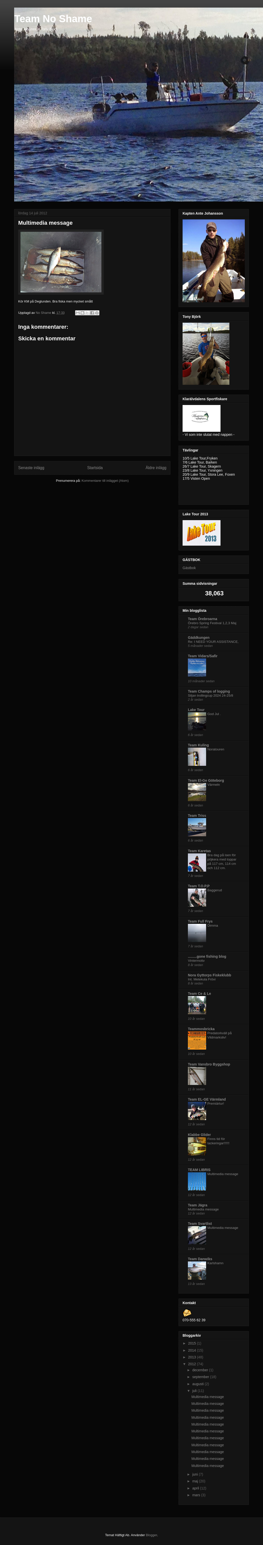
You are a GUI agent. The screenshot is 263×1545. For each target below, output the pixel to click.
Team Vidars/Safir (202, 656)
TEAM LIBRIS (199, 1170)
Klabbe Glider (199, 1135)
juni (195, 1474)
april (196, 1488)
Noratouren (215, 749)
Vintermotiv (196, 961)
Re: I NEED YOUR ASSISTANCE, (213, 642)
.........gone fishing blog (207, 956)
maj (195, 1481)
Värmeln (213, 785)
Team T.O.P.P (199, 886)
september (201, 1377)
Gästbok (189, 568)
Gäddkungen (199, 638)
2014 (192, 1350)
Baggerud (214, 890)
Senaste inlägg (31, 468)
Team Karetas (199, 851)
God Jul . (214, 714)
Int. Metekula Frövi (201, 979)
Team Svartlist (200, 1224)
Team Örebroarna (202, 619)
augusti (198, 1384)
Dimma (212, 925)
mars (196, 1495)
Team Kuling (198, 745)
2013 (192, 1357)
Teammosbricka (201, 1029)
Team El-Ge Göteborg (206, 780)
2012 (192, 1364)
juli (195, 1391)
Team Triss (197, 816)
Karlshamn (215, 1263)
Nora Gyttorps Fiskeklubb (209, 975)
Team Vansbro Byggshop (209, 1064)
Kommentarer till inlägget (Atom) (104, 481)
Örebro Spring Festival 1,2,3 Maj (212, 623)
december (200, 1370)
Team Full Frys (200, 921)
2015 (192, 1343)
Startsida (95, 468)
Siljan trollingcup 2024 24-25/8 (210, 695)
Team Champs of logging (209, 691)
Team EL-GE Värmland (207, 1099)
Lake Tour (196, 710)
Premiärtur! (215, 1103)
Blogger (151, 1535)
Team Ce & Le (199, 994)
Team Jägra (197, 1205)
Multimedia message (222, 1174)
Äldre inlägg (156, 468)
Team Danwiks (200, 1259)
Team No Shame (53, 18)
